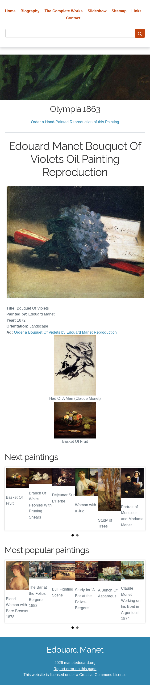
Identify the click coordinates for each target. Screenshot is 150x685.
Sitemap (119, 11)
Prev (12, 498)
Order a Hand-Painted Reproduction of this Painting (75, 122)
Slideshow (97, 11)
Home (10, 11)
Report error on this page (75, 669)
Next (138, 498)
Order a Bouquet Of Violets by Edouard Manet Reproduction (65, 332)
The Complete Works (64, 11)
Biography (30, 11)
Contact (73, 18)
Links (136, 11)
